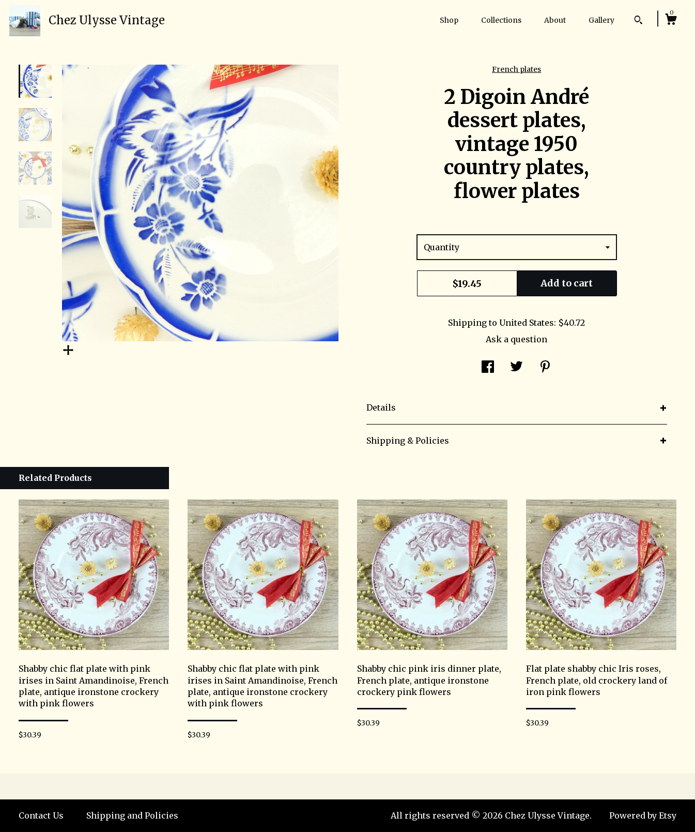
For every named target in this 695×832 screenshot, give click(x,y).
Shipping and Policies (132, 815)
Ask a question (516, 339)
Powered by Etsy (642, 815)
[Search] (638, 21)
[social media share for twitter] (516, 367)
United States (526, 322)
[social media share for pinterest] (545, 367)
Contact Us (41, 815)
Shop (449, 20)
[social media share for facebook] (488, 367)
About (555, 20)
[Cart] (670, 20)
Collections (501, 20)
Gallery (601, 20)
